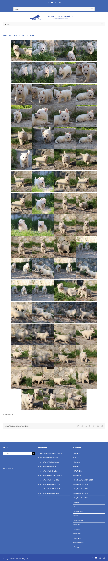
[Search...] (17, 453)
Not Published (78, 520)
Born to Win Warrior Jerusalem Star (50, 475)
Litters (76, 516)
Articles (76, 457)
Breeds (76, 466)
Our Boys (77, 525)
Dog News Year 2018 (81, 489)
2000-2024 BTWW (15, 559)
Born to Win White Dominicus (48, 457)
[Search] (33, 453)
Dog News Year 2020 (81, 498)
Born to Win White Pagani (47, 466)
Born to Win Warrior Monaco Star (49, 484)
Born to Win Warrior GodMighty (49, 480)
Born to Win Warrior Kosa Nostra (49, 493)
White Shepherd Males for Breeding (50, 453)
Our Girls (77, 529)
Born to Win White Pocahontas (49, 462)
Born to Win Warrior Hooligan (48, 471)
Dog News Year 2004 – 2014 (83, 480)
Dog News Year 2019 (81, 493)
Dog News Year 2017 (81, 484)
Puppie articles (79, 542)
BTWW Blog (78, 471)
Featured (77, 507)
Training (76, 547)
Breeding (77, 462)
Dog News (77, 475)
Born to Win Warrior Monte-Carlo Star (51, 489)
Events (76, 502)
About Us (77, 453)
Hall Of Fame (78, 511)
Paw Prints (77, 538)
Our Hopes (77, 533)
